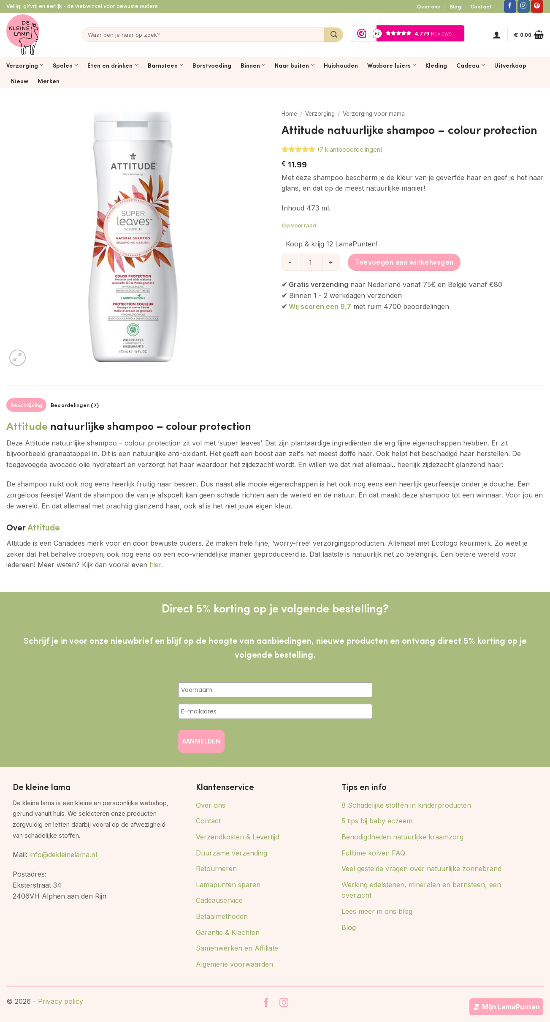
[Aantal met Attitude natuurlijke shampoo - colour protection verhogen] (331, 262)
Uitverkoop (510, 65)
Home (289, 113)
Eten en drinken (112, 65)
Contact (481, 6)
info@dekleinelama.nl (63, 854)
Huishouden (341, 65)
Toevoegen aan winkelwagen (404, 262)
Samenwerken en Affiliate (237, 948)
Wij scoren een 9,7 (320, 306)
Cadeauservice (219, 900)
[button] (497, 34)
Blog (455, 6)
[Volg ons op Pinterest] (537, 6)
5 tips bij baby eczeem (376, 821)
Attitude (27, 425)
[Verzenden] (333, 34)
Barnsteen (165, 65)
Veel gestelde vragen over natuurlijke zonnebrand (421, 868)
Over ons (428, 6)
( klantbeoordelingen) (350, 149)
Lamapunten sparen (228, 884)
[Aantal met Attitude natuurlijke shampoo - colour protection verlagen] (290, 262)
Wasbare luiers (391, 65)
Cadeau (470, 65)
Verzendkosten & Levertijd (237, 837)
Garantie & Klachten (228, 932)
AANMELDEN (201, 741)
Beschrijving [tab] (27, 405)
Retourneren (216, 868)
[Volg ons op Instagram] (523, 6)
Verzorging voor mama (374, 113)
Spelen (65, 65)
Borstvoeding (211, 65)
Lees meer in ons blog (376, 911)
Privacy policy (60, 1001)
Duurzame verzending (231, 853)
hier (155, 564)
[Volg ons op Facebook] (510, 6)
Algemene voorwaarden (234, 964)
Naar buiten (294, 65)
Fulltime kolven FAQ (373, 853)
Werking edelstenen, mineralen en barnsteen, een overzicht (421, 890)
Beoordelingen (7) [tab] (75, 405)
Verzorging (24, 65)
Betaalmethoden (222, 916)
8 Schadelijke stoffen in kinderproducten (406, 805)
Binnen (253, 65)
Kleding (436, 65)
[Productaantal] (310, 262)
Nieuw (19, 81)
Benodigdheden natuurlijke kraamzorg (402, 837)
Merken (49, 81)
